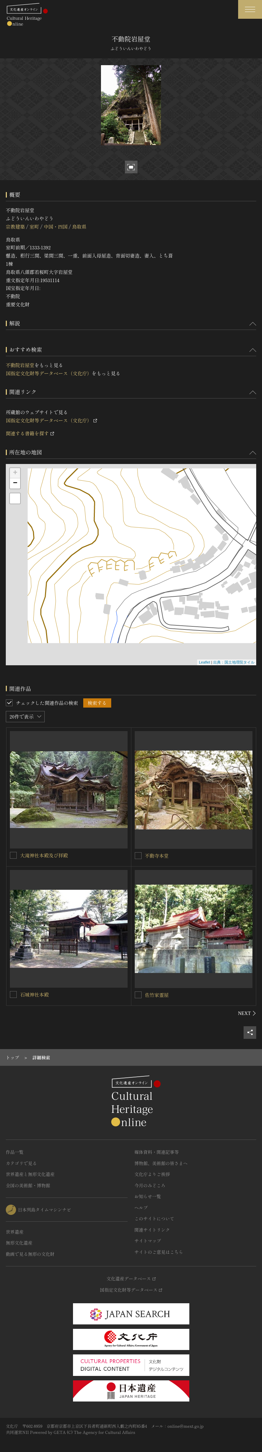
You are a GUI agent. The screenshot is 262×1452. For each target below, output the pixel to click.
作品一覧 (15, 1152)
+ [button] (15, 473)
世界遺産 (15, 1232)
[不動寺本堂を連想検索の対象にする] (138, 855)
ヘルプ (141, 1207)
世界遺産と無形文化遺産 (30, 1174)
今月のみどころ (149, 1185)
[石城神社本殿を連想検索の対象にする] (13, 994)
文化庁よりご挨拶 (152, 1174)
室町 (34, 226)
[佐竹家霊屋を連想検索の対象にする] (138, 994)
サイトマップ (147, 1240)
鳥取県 (79, 226)
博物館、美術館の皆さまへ (161, 1163)
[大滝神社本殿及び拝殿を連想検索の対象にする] (13, 855)
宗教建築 (15, 226)
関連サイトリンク (152, 1229)
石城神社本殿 (34, 994)
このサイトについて (154, 1218)
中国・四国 (56, 226)
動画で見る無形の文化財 (30, 1254)
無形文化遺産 (19, 1242)
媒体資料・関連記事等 (156, 1152)
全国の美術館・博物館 (28, 1185)
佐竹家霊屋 (157, 994)
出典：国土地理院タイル (233, 662)
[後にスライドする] (247, 1013)
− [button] (15, 483)
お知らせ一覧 (147, 1196)
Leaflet (204, 662)
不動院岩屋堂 (20, 365)
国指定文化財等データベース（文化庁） (49, 373)
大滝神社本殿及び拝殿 (44, 855)
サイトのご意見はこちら (158, 1252)
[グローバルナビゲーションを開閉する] (250, 9)
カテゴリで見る (21, 1163)
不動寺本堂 (157, 855)
